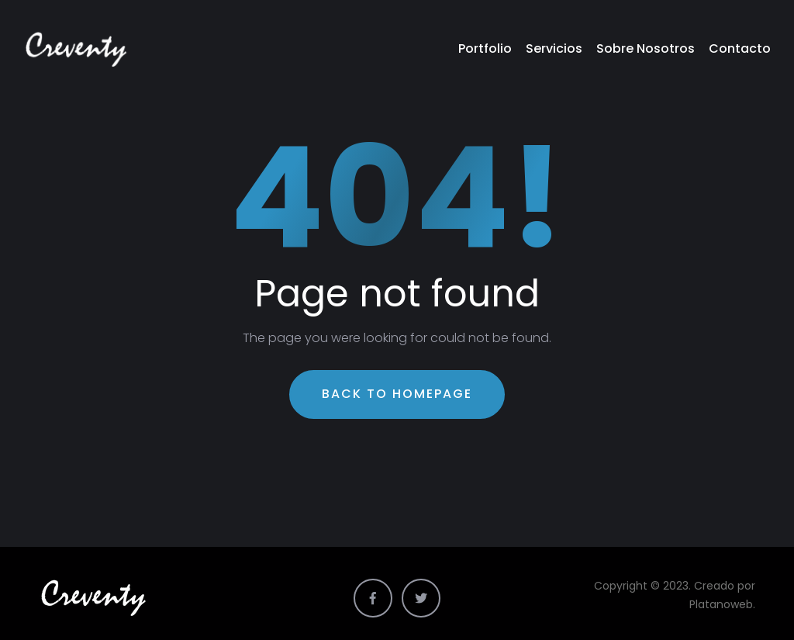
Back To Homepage (397, 394)
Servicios (554, 48)
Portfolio (485, 48)
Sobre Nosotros (645, 48)
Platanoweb (721, 604)
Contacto (740, 48)
